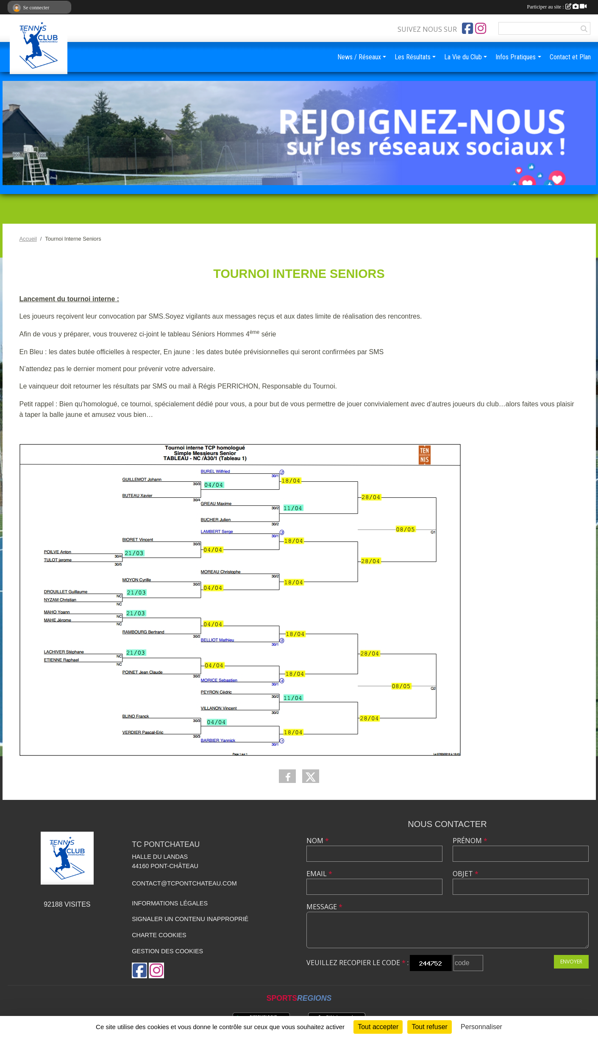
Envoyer (571, 961)
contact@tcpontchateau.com (184, 883)
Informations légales (170, 903)
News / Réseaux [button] (359, 57)
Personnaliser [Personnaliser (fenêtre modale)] (481, 1026)
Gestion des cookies (167, 951)
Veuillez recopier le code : (357, 962)
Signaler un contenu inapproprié (190, 919)
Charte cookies (159, 935)
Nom (317, 840)
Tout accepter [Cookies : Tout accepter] (378, 1026)
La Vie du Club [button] (463, 57)
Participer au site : (557, 7)
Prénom (470, 840)
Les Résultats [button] (413, 57)
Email (319, 873)
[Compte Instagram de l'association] (480, 28)
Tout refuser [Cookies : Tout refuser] (429, 1026)
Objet (465, 873)
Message (324, 906)
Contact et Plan (570, 57)
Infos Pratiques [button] (515, 57)
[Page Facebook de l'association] (467, 28)
